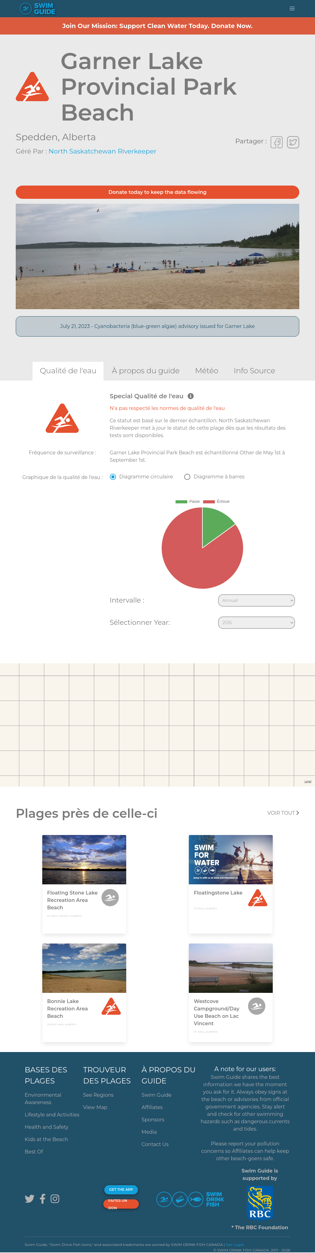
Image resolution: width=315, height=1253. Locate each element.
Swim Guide (157, 1095)
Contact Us (155, 1144)
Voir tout (283, 813)
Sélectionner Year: (140, 622)
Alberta (79, 137)
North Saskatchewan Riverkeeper (102, 151)
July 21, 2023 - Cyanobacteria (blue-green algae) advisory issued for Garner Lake (157, 326)
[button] (292, 8)
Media (149, 1132)
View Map (95, 1107)
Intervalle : (127, 600)
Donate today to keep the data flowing (158, 192)
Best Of (34, 1152)
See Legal (235, 1244)
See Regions (98, 1095)
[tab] (68, 370)
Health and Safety (46, 1127)
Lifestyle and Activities (52, 1115)
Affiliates (152, 1107)
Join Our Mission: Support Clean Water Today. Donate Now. (157, 26)
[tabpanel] (157, 512)
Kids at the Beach (46, 1139)
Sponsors (153, 1120)
